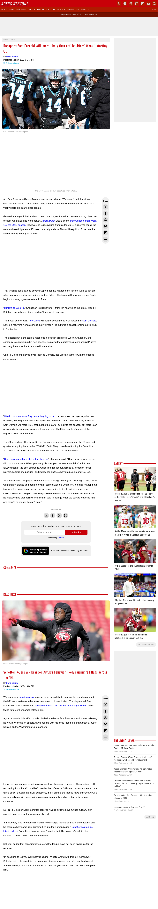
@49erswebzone (12, 63)
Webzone (15, 3)
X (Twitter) (119, 3)
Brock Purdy (48, 220)
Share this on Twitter (105, 207)
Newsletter (73, 10)
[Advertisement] (50, 262)
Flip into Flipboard (105, 232)
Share (153, 10)
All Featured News (146, 645)
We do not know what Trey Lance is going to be (29, 416)
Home (4, 10)
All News (150, 817)
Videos (32, 10)
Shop (83, 10)
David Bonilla (12, 56)
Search (154, 3)
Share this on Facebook (105, 213)
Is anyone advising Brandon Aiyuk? (129, 807)
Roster (61, 10)
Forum (40, 10)
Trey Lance (34, 320)
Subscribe (76, 532)
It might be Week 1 (14, 308)
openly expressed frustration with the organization (61, 705)
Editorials (21, 10)
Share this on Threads (105, 220)
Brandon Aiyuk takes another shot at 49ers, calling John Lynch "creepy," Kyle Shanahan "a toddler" (134, 783)
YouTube (148, 3)
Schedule (50, 10)
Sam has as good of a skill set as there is (26, 459)
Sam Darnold (89, 320)
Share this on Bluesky (105, 226)
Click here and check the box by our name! (69, 550)
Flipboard (142, 3)
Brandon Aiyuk (26, 697)
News (11, 10)
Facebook (52, 514)
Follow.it (61, 538)
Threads (59, 514)
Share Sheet (105, 239)
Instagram (65, 514)
